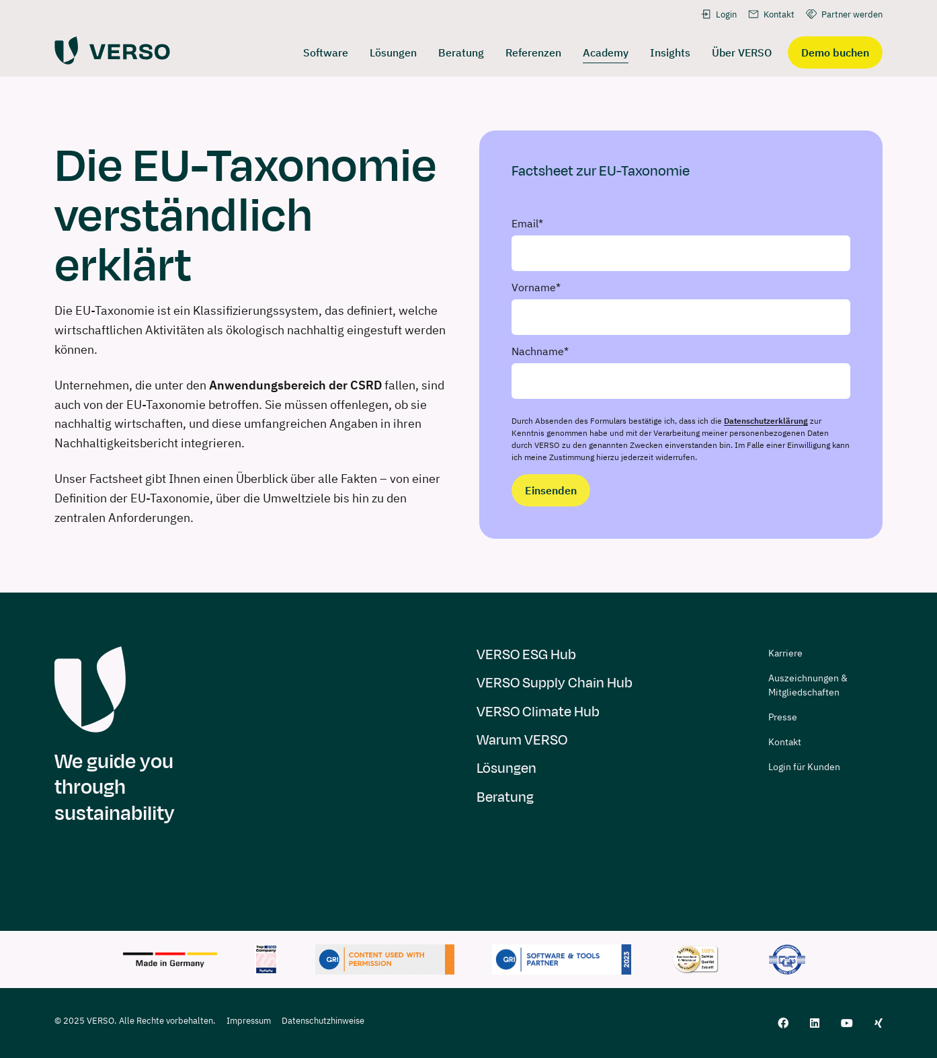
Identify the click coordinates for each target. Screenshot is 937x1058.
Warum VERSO (522, 740)
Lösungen (506, 768)
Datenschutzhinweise (323, 1020)
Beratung (505, 797)
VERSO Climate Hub (538, 712)
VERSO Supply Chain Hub (555, 683)
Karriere (785, 653)
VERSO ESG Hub (526, 655)
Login (718, 14)
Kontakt (771, 14)
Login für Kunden (804, 767)
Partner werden (844, 14)
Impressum (249, 1020)
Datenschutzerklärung (766, 421)
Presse (782, 717)
